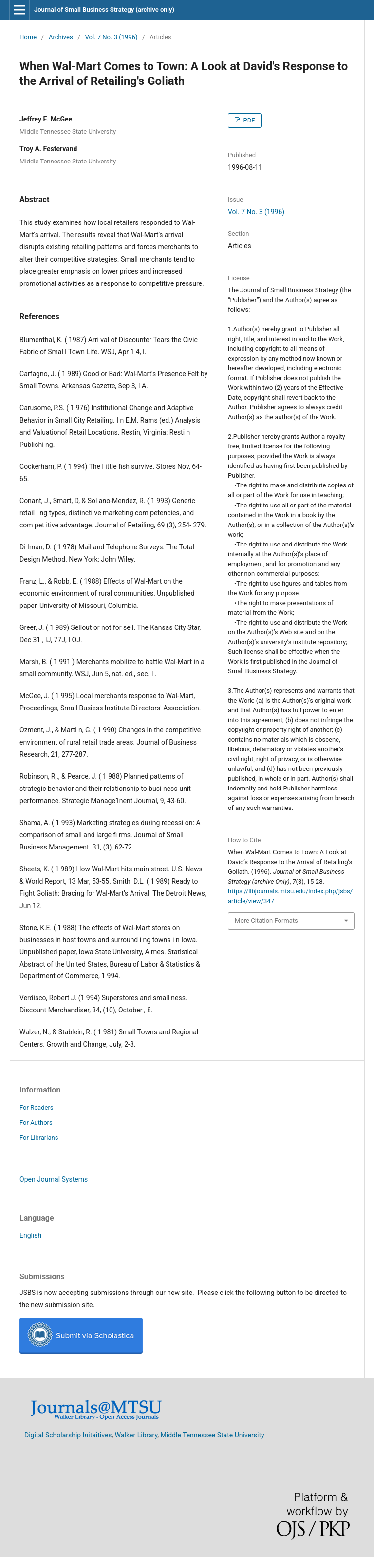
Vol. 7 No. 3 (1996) (111, 36)
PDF (248, 120)
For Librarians (38, 1137)
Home (28, 36)
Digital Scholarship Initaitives (68, 1434)
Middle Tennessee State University (212, 1434)
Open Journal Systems (53, 1179)
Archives (61, 36)
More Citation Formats (266, 920)
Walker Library (136, 1434)
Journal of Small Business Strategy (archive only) (104, 9)
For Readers (36, 1107)
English (30, 1235)
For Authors (36, 1122)
